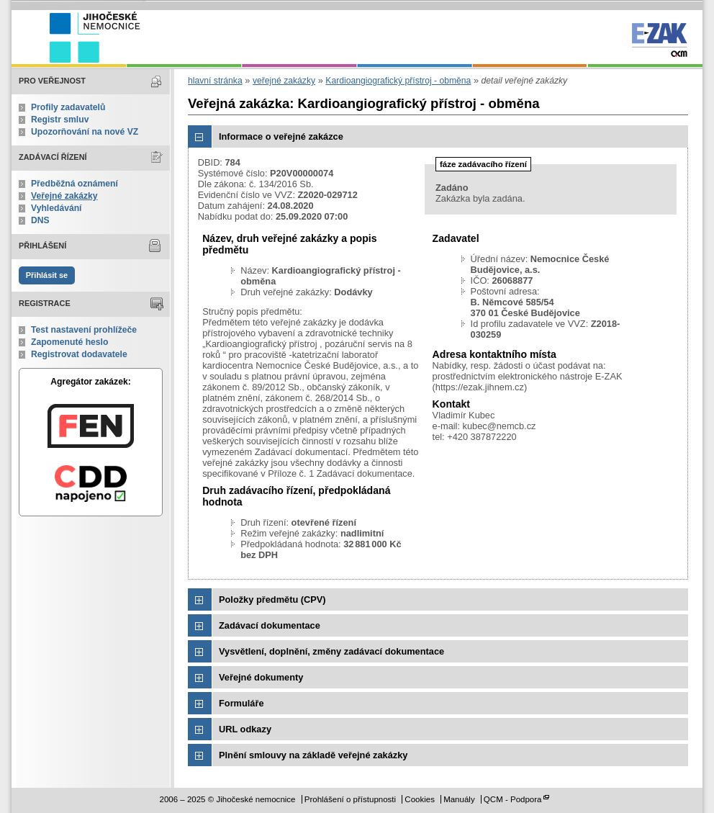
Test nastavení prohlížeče (84, 330)
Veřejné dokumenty (261, 677)
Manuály (459, 799)
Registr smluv (60, 119)
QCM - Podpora (513, 799)
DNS (40, 220)
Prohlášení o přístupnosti (350, 799)
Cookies (420, 799)
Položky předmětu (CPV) (272, 599)
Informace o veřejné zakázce (281, 136)
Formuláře (241, 703)
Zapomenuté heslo (69, 342)
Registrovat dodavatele (79, 354)
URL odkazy (245, 729)
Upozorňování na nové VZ (84, 132)
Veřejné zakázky (64, 196)
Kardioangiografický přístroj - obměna (398, 81)
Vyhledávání (56, 208)
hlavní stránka (215, 81)
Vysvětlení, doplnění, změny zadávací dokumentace (331, 651)
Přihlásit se (47, 275)
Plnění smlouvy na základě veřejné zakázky (313, 755)
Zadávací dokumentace (269, 625)
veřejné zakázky (284, 81)
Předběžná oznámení (74, 184)
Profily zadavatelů (68, 107)
